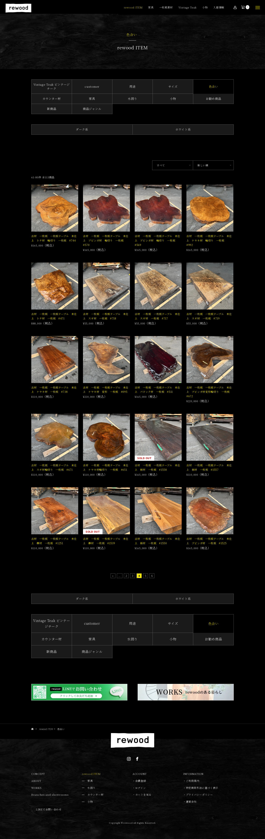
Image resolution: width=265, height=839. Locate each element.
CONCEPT (38, 774)
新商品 (51, 109)
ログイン (140, 788)
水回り (132, 99)
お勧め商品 (213, 99)
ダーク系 (82, 129)
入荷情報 (218, 7)
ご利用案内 (192, 781)
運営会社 (191, 801)
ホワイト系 (183, 129)
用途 (132, 86)
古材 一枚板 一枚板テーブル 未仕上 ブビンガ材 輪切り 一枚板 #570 (106, 240)
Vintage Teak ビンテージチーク (51, 86)
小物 (205, 7)
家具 (150, 7)
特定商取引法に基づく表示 (202, 788)
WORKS (36, 788)
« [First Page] (113, 576)
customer (92, 86)
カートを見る (143, 794)
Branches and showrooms (49, 794)
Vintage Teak (188, 7)
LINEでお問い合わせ (49, 809)
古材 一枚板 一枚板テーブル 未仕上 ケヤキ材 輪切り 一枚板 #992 (209, 240)
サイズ (172, 86)
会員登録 (140, 781)
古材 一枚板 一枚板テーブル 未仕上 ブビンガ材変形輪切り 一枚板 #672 (209, 392)
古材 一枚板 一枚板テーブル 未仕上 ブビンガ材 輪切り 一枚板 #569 (157, 240)
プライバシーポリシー (199, 794)
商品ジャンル (92, 109)
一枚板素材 (166, 7)
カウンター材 (52, 99)
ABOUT (36, 781)
